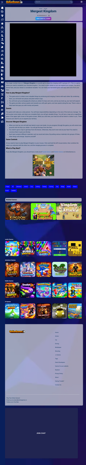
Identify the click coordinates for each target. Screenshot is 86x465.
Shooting (57, 351)
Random (57, 370)
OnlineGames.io (43, 15)
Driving (57, 343)
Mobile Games (58, 152)
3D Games (7, 301)
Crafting (38, 186)
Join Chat (41, 433)
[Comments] (49, 15)
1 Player (7, 186)
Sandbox (14, 190)
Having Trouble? (59, 381)
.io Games (58, 355)
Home (56, 332)
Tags (56, 358)
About (56, 377)
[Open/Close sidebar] (2, 2)
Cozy (31, 186)
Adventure (18, 186)
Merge (62, 186)
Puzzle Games (46, 152)
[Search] (53, 2)
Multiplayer (58, 347)
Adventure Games (10, 260)
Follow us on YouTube (12, 402)
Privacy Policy (59, 373)
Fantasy (44, 186)
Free (57, 186)
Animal (26, 186)
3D (13, 186)
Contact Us (58, 385)
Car (56, 340)
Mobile (68, 186)
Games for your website (61, 366)
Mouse (75, 186)
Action (57, 336)
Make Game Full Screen (43, 18)
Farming (51, 186)
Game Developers (60, 362)
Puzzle (7, 190)
